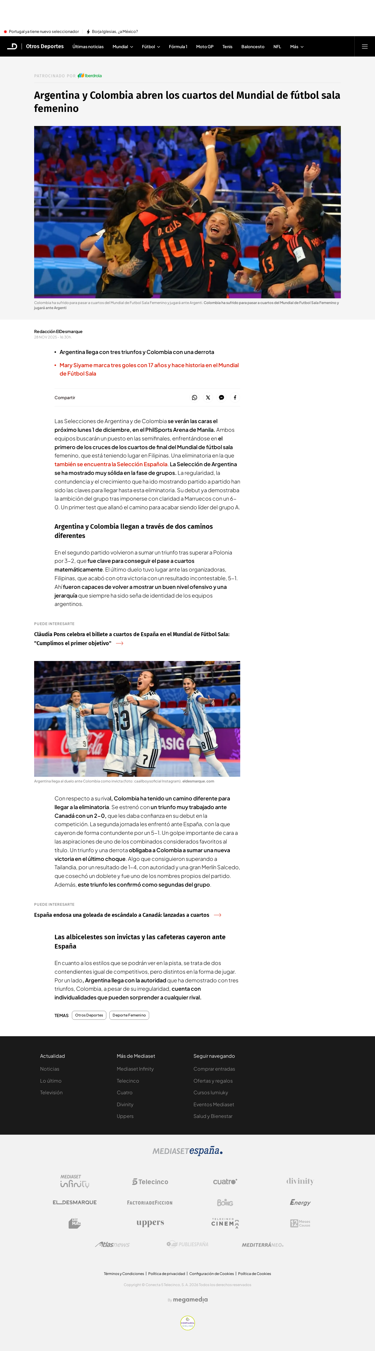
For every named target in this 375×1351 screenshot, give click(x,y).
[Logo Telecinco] (150, 1181)
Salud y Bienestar (212, 1116)
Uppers (125, 1116)
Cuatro (125, 1092)
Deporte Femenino (129, 1015)
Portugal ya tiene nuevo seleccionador (44, 31)
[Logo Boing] (225, 1202)
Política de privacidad (166, 1273)
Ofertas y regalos (213, 1081)
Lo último (51, 1081)
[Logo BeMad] (75, 1223)
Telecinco (128, 1081)
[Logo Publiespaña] (187, 1244)
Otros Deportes (89, 1015)
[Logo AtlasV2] (112, 1244)
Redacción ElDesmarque (58, 331)
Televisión (51, 1092)
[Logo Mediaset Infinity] (75, 1181)
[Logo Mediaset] (187, 1154)
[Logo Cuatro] (225, 1181)
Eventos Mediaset (213, 1104)
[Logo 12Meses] (300, 1223)
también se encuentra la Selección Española (111, 464)
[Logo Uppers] (150, 1223)
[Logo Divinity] (300, 1181)
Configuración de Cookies (211, 1273)
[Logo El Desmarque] (74, 1202)
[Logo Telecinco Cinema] (225, 1223)
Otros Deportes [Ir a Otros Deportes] (45, 46)
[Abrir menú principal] (365, 46)
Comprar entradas (214, 1069)
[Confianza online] (187, 1328)
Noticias (49, 1069)
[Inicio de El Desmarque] (12, 46)
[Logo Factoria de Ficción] (150, 1202)
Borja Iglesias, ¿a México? (115, 31)
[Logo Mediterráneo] (263, 1244)
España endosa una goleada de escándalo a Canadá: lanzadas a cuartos (127, 915)
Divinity (125, 1104)
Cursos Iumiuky (210, 1092)
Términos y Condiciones (124, 1273)
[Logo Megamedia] (190, 1299)
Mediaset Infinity (135, 1069)
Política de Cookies (254, 1273)
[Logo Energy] (300, 1202)
